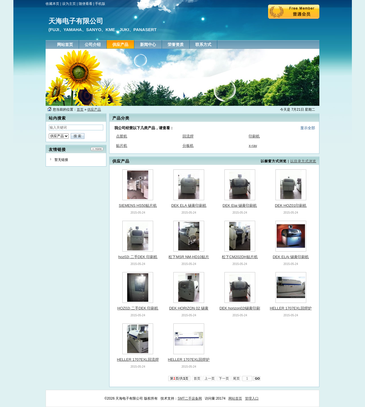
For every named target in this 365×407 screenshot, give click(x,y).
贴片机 (121, 145)
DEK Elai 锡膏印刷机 (240, 205)
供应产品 (94, 110)
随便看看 (85, 4)
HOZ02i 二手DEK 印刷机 (138, 308)
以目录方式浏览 (303, 161)
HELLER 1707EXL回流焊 (138, 359)
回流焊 (188, 136)
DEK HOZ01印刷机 (291, 205)
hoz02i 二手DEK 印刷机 (137, 257)
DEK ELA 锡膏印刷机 (188, 205)
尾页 (236, 378)
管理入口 (252, 398)
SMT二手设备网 (190, 398)
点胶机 (121, 136)
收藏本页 (52, 4)
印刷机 (254, 136)
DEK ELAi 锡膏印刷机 (291, 257)
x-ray (253, 145)
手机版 (100, 4)
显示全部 (307, 128)
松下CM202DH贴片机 (240, 257)
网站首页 (235, 398)
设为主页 (69, 4)
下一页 (224, 378)
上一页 (210, 378)
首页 (80, 110)
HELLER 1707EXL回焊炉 (291, 308)
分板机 (188, 145)
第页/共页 (179, 378)
